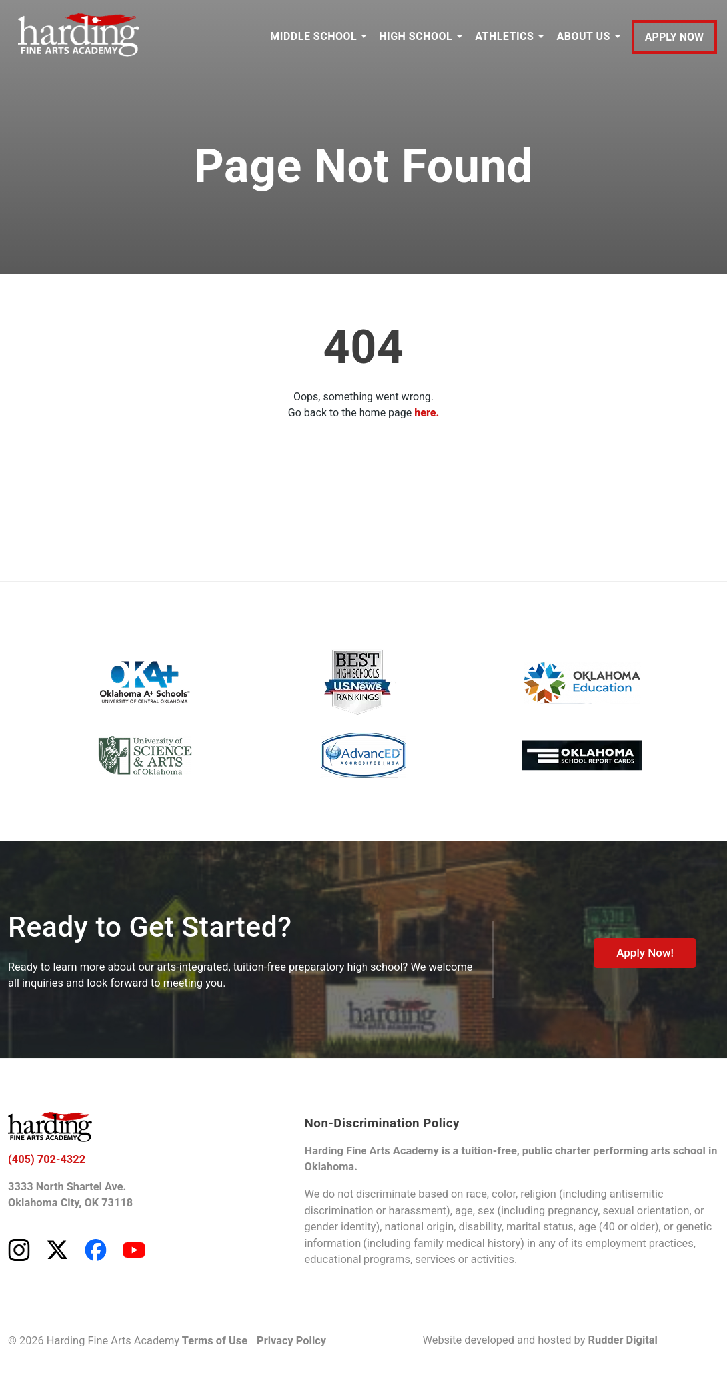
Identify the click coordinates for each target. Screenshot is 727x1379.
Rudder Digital (622, 1340)
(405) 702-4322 (46, 1159)
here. (426, 412)
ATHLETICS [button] (504, 36)
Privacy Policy (291, 1340)
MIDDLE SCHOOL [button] (313, 36)
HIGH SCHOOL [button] (415, 36)
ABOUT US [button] (583, 36)
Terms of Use (214, 1340)
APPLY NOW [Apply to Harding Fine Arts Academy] (674, 37)
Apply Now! (645, 952)
